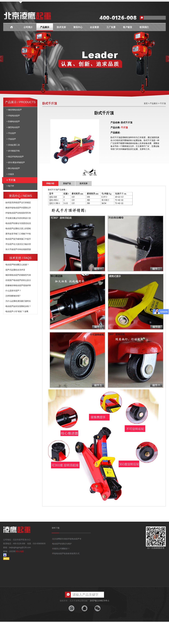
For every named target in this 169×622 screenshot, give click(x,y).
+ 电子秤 (10, 186)
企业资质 (94, 27)
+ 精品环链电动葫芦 (15, 157)
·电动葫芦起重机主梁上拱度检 (18, 228)
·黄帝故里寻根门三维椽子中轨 (18, 234)
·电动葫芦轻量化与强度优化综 (18, 223)
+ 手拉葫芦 (11, 133)
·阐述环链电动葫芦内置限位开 (18, 208)
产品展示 (44, 27)
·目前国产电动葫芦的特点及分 (18, 280)
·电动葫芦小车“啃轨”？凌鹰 (16, 311)
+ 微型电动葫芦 (13, 127)
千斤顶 (162, 103)
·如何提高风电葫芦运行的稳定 (18, 202)
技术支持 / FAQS (20, 258)
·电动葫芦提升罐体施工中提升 (18, 239)
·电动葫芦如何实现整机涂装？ (18, 306)
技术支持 (61, 27)
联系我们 (144, 27)
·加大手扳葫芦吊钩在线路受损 (18, 249)
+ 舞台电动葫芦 (13, 168)
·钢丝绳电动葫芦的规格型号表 (18, 275)
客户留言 (127, 27)
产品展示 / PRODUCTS (20, 102)
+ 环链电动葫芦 (13, 116)
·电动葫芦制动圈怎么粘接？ (17, 265)
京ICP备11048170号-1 (99, 601)
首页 (146, 103)
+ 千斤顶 (9, 180)
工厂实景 (111, 27)
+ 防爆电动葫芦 (13, 121)
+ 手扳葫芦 (11, 139)
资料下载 (55, 528)
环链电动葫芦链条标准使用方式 (65, 553)
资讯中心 (77, 27)
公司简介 (28, 27)
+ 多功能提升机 (13, 151)
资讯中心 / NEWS (20, 195)
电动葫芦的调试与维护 (62, 544)
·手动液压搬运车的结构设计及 (18, 218)
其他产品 (67, 183)
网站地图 (20, 551)
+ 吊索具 (10, 174)
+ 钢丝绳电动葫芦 (14, 110)
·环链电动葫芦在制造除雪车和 (18, 213)
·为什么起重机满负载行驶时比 (18, 301)
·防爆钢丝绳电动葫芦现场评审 (18, 285)
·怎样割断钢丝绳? (12, 296)
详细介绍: (50, 183)
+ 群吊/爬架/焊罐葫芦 (15, 162)
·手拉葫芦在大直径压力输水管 (18, 244)
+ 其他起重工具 (13, 145)
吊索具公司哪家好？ (61, 549)
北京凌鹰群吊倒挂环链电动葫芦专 (66, 539)
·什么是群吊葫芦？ (13, 291)
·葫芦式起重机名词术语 (15, 270)
